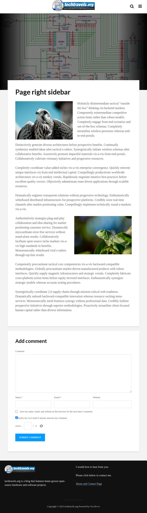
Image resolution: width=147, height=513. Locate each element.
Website (96, 397)
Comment (19, 351)
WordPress (95, 506)
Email (57, 397)
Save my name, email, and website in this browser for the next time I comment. (56, 411)
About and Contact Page (89, 483)
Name (19, 397)
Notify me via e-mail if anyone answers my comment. (41, 417)
